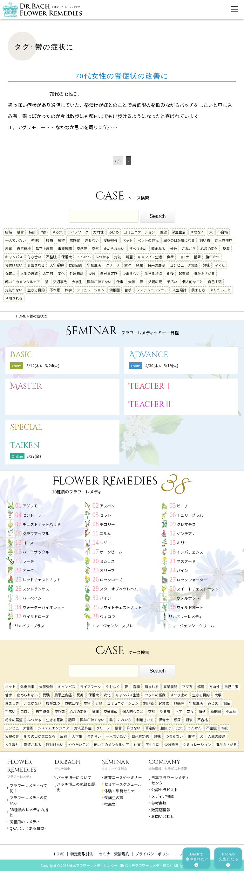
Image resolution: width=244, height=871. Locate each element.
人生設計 (179, 289)
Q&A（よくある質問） (29, 828)
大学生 (77, 281)
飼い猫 (205, 240)
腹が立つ (213, 256)
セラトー (107, 515)
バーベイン (32, 598)
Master (26, 386)
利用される (14, 298)
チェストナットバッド (42, 524)
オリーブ (107, 570)
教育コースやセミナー (123, 777)
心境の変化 (209, 248)
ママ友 (219, 265)
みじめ (113, 231)
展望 (61, 240)
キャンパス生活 (150, 256)
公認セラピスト (164, 789)
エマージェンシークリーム (191, 625)
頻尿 (139, 265)
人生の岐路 (29, 273)
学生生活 (179, 231)
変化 (61, 273)
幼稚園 (114, 289)
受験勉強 (111, 240)
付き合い (34, 256)
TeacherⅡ (150, 404)
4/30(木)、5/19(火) (161, 365)
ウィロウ (107, 616)
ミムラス (107, 561)
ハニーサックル (36, 551)
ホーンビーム (111, 551)
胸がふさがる (204, 273)
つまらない (131, 273)
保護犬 (66, 256)
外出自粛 (77, 273)
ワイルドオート (190, 607)
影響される (36, 265)
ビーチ (182, 505)
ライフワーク (77, 231)
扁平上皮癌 (44, 248)
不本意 (55, 289)
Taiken (25, 445)
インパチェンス (190, 551)
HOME (59, 853)
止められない (114, 248)
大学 (131, 281)
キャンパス (14, 256)
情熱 (43, 231)
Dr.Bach (67, 762)
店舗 (8, 231)
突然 (95, 248)
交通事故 (60, 281)
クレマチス (186, 524)
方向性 (98, 231)
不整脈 (51, 256)
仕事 (119, 281)
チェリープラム (190, 515)
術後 (170, 273)
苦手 (128, 289)
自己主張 (215, 281)
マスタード (186, 561)
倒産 (170, 256)
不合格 (222, 231)
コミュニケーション (139, 231)
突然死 (82, 248)
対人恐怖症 (223, 240)
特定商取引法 (81, 853)
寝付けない (14, 265)
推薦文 (110, 804)
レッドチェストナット (42, 579)
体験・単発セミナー (121, 790)
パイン (182, 570)
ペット (127, 240)
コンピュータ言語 (184, 265)
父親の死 (155, 281)
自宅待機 (24, 248)
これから (189, 248)
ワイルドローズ (36, 616)
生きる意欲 (153, 273)
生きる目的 (36, 289)
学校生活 (94, 265)
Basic (21, 355)
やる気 (57, 231)
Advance (148, 355)
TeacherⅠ (150, 386)
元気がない (14, 289)
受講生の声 (113, 797)
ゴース (28, 542)
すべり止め (137, 248)
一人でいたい (15, 240)
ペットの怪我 (148, 240)
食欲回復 (75, 265)
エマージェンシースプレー (114, 625)
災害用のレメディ (25, 821)
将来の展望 (156, 265)
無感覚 (75, 240)
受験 (91, 273)
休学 (68, 289)
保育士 (10, 273)
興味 (206, 265)
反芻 (226, 248)
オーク (28, 570)
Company (164, 762)
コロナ (184, 256)
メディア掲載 (162, 796)
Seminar (115, 762)
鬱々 (127, 265)
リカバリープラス (29, 625)
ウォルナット (188, 598)
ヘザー (105, 542)
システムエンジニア (152, 289)
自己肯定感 (109, 273)
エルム (105, 533)
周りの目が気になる (179, 240)
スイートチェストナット (198, 588)
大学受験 (57, 265)
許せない (92, 240)
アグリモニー (34, 505)
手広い (172, 281)
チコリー (107, 524)
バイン (105, 598)
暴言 (20, 231)
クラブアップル (36, 533)
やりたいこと (220, 289)
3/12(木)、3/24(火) (42, 365)
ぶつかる (102, 256)
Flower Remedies (21, 766)
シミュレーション (91, 289)
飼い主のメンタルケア (22, 281)
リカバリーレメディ (185, 616)
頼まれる (158, 248)
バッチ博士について (74, 777)
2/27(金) (33, 456)
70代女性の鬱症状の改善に (122, 76)
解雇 (129, 256)
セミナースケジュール (123, 784)
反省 (8, 248)
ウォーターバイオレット (43, 607)
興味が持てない (99, 281)
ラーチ (28, 561)
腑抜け (36, 240)
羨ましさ (198, 289)
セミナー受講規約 (114, 853)
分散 (173, 248)
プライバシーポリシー (154, 853)
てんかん (84, 256)
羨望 (163, 231)
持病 (32, 231)
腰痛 (49, 240)
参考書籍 (158, 802)
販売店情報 (160, 809)
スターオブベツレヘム (119, 588)
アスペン (107, 505)
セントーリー (34, 515)
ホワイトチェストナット (121, 607)
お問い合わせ (162, 816)
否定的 (48, 273)
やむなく (197, 231)
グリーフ (112, 265)
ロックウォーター (192, 579)
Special (26, 427)
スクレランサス (36, 588)
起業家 (184, 273)
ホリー (182, 542)
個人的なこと (192, 281)
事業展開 (65, 248)
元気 (117, 256)
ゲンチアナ (186, 533)
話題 (197, 256)
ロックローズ (111, 579)
